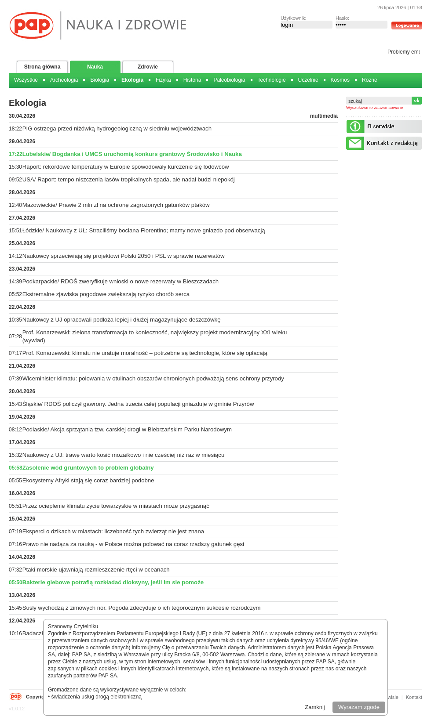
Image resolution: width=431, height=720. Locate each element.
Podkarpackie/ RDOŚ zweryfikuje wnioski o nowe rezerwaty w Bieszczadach (120, 281)
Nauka (95, 67)
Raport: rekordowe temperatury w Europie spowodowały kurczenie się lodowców (125, 166)
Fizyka (163, 80)
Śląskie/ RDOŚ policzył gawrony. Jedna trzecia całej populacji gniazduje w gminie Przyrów (138, 404)
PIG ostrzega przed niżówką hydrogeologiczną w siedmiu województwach (117, 128)
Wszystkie (26, 80)
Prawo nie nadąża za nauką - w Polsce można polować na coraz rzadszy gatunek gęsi (133, 544)
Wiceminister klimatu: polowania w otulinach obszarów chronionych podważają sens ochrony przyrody (153, 378)
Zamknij (315, 707)
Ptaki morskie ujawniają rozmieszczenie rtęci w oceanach (96, 569)
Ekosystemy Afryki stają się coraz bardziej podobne (88, 480)
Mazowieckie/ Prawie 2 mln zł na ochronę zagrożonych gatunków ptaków (116, 205)
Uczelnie (308, 80)
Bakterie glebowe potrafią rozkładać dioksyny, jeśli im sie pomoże (113, 582)
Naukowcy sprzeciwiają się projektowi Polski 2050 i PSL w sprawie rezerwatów (123, 256)
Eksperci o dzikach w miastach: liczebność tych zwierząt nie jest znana (113, 531)
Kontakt (414, 697)
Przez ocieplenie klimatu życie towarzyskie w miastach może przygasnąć (115, 506)
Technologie (272, 80)
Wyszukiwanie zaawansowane (374, 107)
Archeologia (64, 80)
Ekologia (132, 80)
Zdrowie (148, 67)
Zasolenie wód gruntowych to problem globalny (88, 467)
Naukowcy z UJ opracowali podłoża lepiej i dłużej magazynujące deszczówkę (121, 319)
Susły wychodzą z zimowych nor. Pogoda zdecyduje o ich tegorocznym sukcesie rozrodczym (141, 607)
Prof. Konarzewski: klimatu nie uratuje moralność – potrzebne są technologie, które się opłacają (144, 353)
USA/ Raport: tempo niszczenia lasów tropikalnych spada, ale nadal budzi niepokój (128, 179)
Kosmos (340, 80)
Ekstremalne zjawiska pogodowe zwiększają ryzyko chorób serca (106, 294)
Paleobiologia (229, 80)
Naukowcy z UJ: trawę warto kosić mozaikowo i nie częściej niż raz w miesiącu (123, 455)
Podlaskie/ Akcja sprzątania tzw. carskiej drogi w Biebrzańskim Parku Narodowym (127, 429)
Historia (192, 80)
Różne (369, 80)
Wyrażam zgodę (359, 707)
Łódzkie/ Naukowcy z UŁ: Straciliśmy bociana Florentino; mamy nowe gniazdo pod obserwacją (143, 230)
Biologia (99, 80)
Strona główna (42, 67)
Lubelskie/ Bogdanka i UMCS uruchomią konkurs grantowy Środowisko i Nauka (132, 154)
